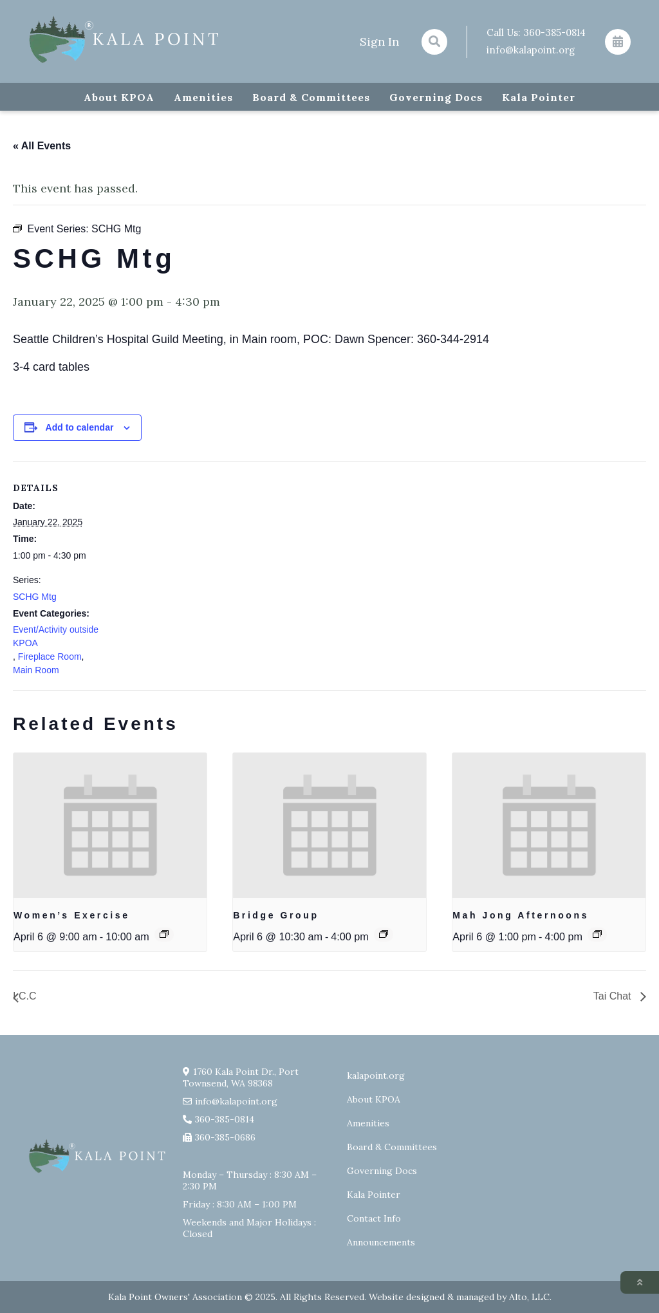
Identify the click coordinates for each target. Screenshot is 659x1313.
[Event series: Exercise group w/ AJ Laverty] (164, 934)
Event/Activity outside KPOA (55, 636)
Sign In (379, 41)
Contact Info (374, 1218)
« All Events (42, 145)
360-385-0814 (554, 32)
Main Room (36, 670)
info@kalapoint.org (531, 50)
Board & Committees (311, 97)
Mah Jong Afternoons (520, 915)
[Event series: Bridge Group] (383, 934)
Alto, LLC (529, 1297)
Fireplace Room (50, 656)
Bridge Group (276, 915)
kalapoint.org (376, 1075)
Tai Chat (613, 996)
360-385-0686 (225, 1137)
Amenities (203, 97)
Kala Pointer (538, 97)
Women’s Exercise (72, 915)
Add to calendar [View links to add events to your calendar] (80, 427)
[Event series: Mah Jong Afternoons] (597, 934)
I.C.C (24, 996)
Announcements (381, 1242)
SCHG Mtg (35, 596)
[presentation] (110, 825)
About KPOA (119, 97)
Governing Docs (436, 97)
